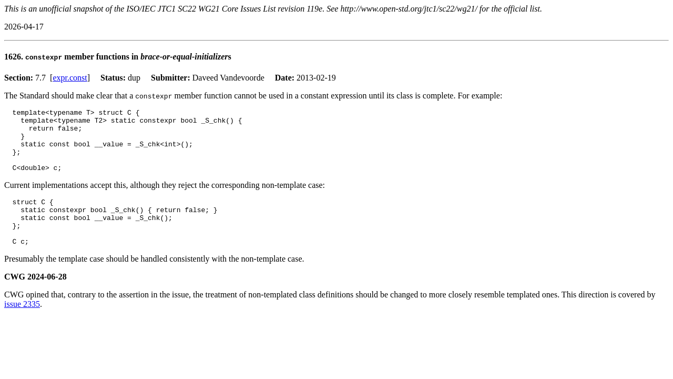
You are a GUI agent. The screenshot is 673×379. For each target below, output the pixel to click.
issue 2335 (22, 326)
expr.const (70, 77)
